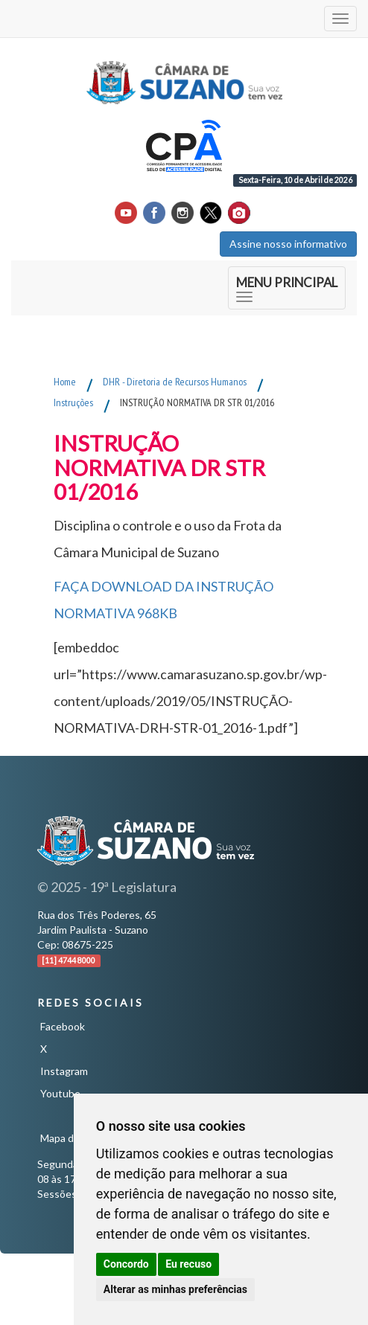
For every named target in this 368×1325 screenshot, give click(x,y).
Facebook (62, 1026)
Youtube (60, 1093)
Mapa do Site (70, 1138)
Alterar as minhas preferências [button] (175, 1289)
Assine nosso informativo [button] (288, 243)
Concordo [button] (126, 1264)
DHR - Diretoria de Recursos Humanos (175, 381)
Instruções (73, 402)
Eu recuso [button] (188, 1264)
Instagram (64, 1071)
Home (65, 381)
